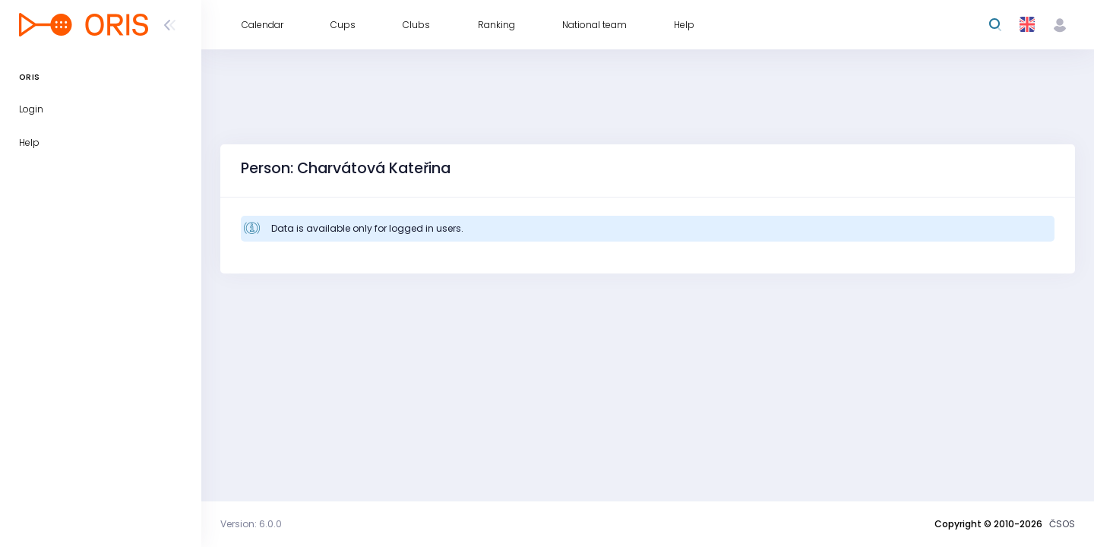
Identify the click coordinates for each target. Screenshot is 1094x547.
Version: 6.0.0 (251, 523)
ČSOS (1062, 523)
